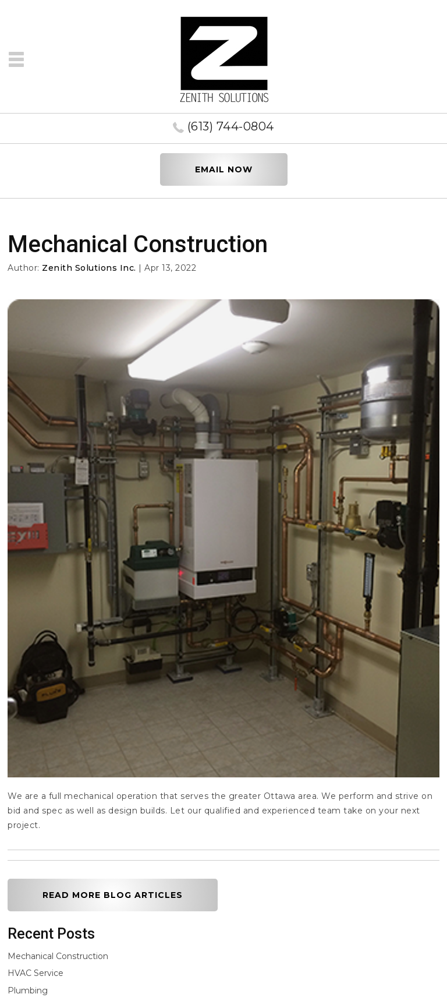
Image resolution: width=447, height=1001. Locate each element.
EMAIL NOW (224, 169)
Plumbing (28, 990)
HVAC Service (35, 973)
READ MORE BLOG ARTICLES (112, 895)
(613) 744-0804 (230, 126)
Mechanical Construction (58, 956)
